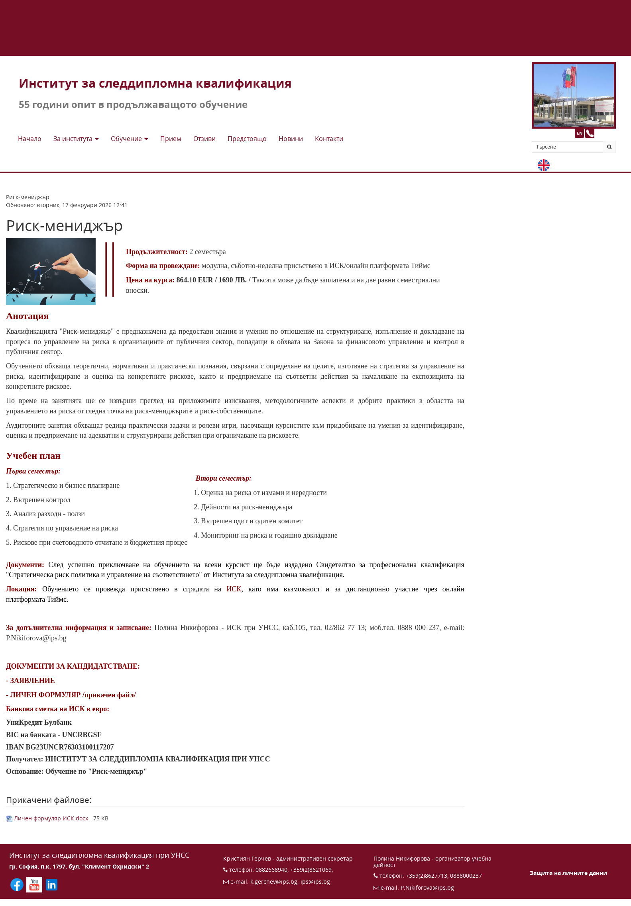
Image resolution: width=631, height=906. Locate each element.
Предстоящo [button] (247, 138)
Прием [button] (170, 138)
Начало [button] (29, 138)
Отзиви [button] (204, 138)
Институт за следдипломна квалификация (155, 83)
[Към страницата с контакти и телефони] (589, 133)
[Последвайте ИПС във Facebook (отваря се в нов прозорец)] (17, 884)
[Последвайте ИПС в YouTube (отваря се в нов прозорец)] (34, 884)
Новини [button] (291, 138)
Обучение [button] (129, 138)
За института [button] (76, 138)
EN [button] (579, 133)
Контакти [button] (329, 138)
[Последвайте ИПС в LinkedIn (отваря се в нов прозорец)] (51, 884)
